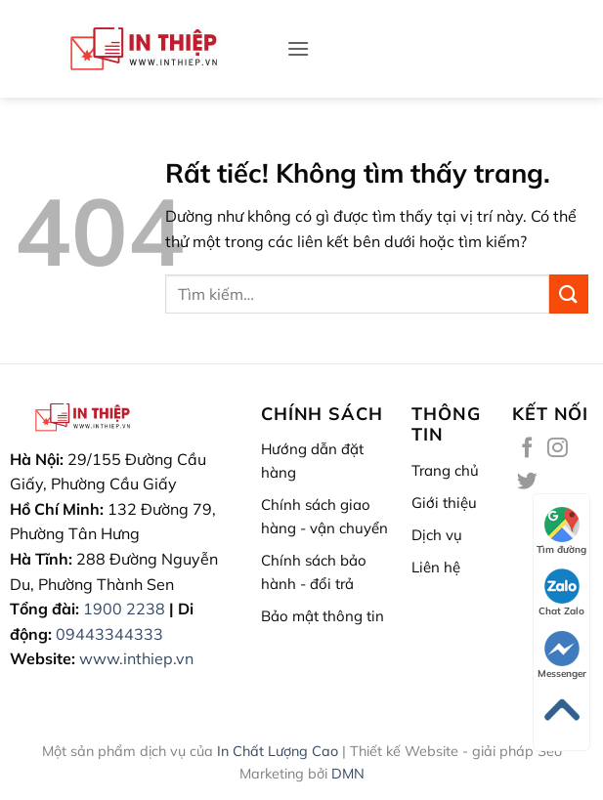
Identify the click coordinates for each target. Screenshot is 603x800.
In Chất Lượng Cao (277, 751)
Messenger (562, 655)
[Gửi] (568, 293)
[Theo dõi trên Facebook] (527, 449)
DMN (348, 773)
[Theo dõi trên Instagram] (557, 449)
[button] (298, 48)
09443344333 (109, 634)
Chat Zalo (561, 592)
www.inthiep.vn (136, 658)
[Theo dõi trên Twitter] (527, 482)
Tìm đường (561, 531)
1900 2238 (124, 608)
